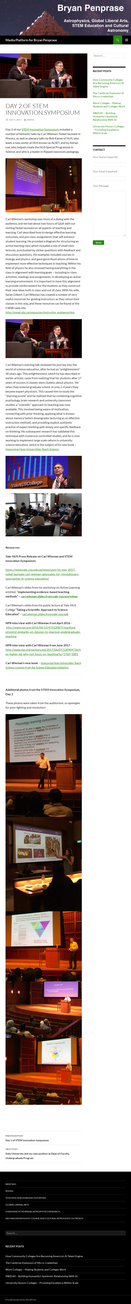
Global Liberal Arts (17, 1204)
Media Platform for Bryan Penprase (31, 40)
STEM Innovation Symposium (40, 129)
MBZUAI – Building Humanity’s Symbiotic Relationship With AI (105, 116)
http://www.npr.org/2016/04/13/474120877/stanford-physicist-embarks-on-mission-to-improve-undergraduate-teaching (43, 632)
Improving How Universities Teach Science (32, 449)
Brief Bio (11, 1184)
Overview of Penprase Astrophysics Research (33, 1211)
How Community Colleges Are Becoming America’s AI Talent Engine (108, 83)
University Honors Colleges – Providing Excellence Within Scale (108, 130)
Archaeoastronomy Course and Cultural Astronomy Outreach (44, 1218)
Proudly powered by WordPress (21, 1299)
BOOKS (9, 1191)
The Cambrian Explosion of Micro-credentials (108, 94)
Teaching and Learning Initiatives (26, 1197)
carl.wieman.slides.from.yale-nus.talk (45, 614)
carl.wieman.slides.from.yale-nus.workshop (49, 596)
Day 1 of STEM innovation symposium (44, 1138)
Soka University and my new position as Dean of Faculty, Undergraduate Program (44, 1153)
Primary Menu (126, 40)
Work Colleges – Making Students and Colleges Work (109, 104)
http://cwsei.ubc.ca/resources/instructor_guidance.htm (40, 312)
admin (30, 119)
